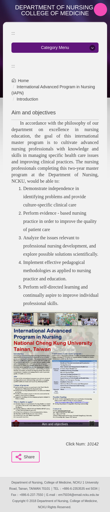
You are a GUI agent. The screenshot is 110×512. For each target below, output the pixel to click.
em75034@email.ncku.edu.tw (78, 494)
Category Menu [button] (55, 47)
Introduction (27, 99)
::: (13, 33)
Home (23, 80)
